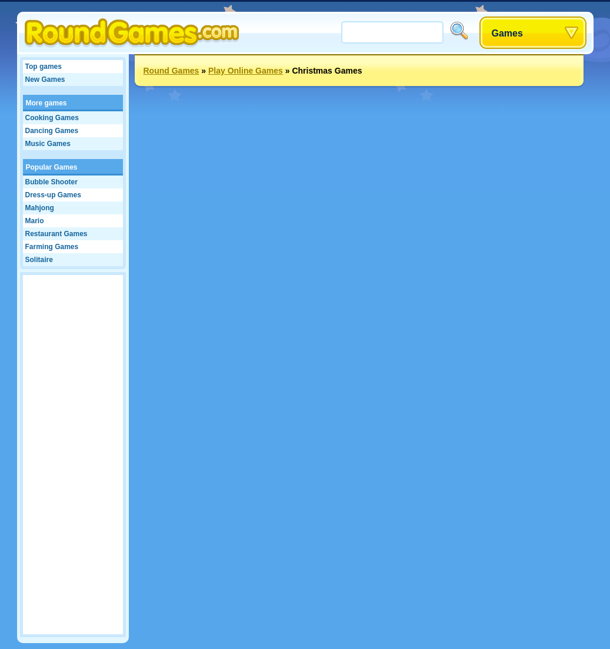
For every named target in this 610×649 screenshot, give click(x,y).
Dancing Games (52, 131)
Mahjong (39, 208)
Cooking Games (52, 118)
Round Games (171, 70)
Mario (34, 221)
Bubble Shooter (51, 182)
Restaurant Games (56, 234)
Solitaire (39, 260)
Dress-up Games (53, 195)
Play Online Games (245, 70)
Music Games (48, 144)
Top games (43, 66)
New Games (45, 79)
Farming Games (52, 247)
